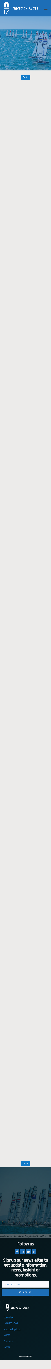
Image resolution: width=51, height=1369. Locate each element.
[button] (45, 8)
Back (25, 77)
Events (7, 1347)
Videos (7, 1335)
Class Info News (10, 1323)
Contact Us (8, 1341)
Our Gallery (8, 1317)
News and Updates (12, 1329)
